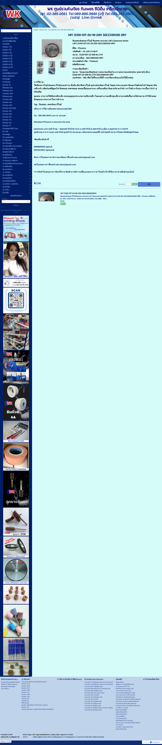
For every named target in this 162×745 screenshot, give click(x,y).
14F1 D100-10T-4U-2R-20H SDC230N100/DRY (78, 193)
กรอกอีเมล (4, 199)
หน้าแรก (36, 30)
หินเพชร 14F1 (43, 30)
